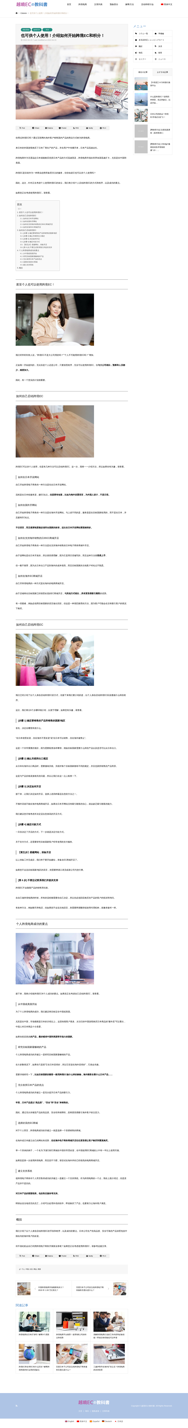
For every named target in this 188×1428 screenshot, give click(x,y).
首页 (69, 4)
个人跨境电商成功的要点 (29, 250)
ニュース (162, 59)
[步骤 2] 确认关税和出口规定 (34, 236)
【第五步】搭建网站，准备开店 (35, 245)
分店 (31, 1269)
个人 (23, 1269)
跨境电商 (82, 4)
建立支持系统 (28, 265)
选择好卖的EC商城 (30, 262)
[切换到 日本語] (118, 1421)
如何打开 (37, 30)
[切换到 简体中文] (82, 1421)
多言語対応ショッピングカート (151, 40)
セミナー (142, 59)
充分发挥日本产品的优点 (32, 259)
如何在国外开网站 (30, 221)
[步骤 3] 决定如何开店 (31, 239)
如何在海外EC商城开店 (32, 227)
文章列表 (98, 4)
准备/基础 (26, 30)
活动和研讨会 (147, 4)
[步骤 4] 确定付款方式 (31, 242)
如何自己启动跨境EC (27, 216)
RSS (16, 1406)
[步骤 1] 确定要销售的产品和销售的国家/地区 (40, 233)
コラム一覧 (143, 33)
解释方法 (129, 4)
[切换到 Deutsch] (107, 1421)
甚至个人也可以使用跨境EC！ (31, 212)
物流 (140, 53)
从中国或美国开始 (30, 253)
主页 (80, 1411)
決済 (160, 46)
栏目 (47, 30)
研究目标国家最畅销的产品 (33, 256)
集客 (160, 53)
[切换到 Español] (94, 1421)
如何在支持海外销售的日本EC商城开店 (38, 224)
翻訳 (140, 46)
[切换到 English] (69, 1421)
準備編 (161, 33)
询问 (87, 1411)
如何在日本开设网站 (31, 218)
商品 (35, 1269)
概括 (21, 268)
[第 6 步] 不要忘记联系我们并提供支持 (37, 247)
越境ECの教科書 (148, 1406)
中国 (27, 1269)
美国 (39, 1269)
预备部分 (114, 4)
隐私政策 (95, 1411)
